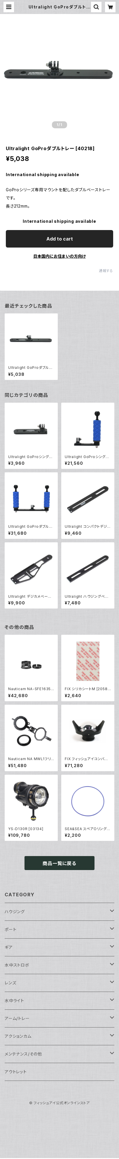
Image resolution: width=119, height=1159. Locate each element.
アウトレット (16, 1071)
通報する (106, 271)
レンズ (10, 982)
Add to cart (59, 239)
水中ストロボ (17, 964)
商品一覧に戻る (59, 863)
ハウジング (15, 911)
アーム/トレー (17, 1018)
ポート (10, 929)
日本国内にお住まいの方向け (59, 256)
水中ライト (14, 1000)
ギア (9, 947)
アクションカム (18, 1036)
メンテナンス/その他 (23, 1053)
